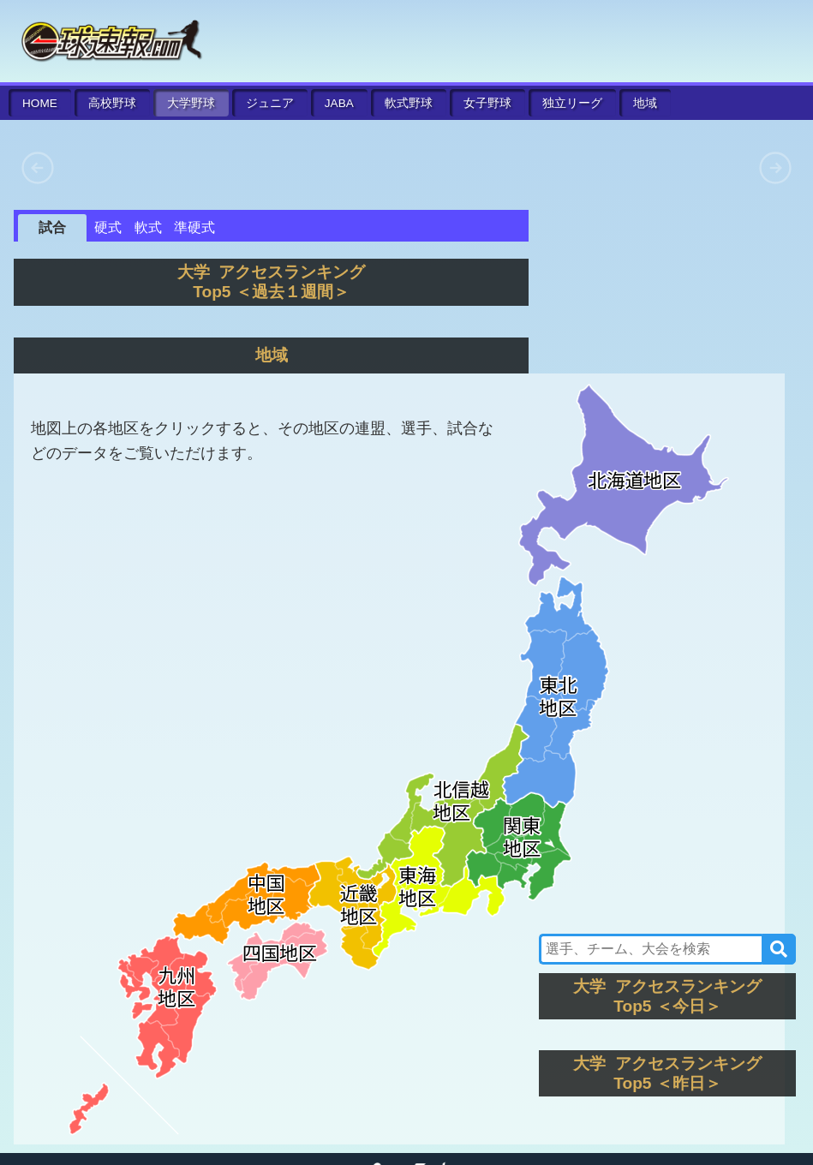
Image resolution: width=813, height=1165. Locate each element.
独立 (572, 103)
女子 (487, 103)
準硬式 (194, 227)
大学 (191, 103)
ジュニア (270, 103)
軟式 (409, 103)
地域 (645, 103)
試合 (52, 227)
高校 (112, 103)
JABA (339, 103)
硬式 (108, 227)
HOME (39, 103)
